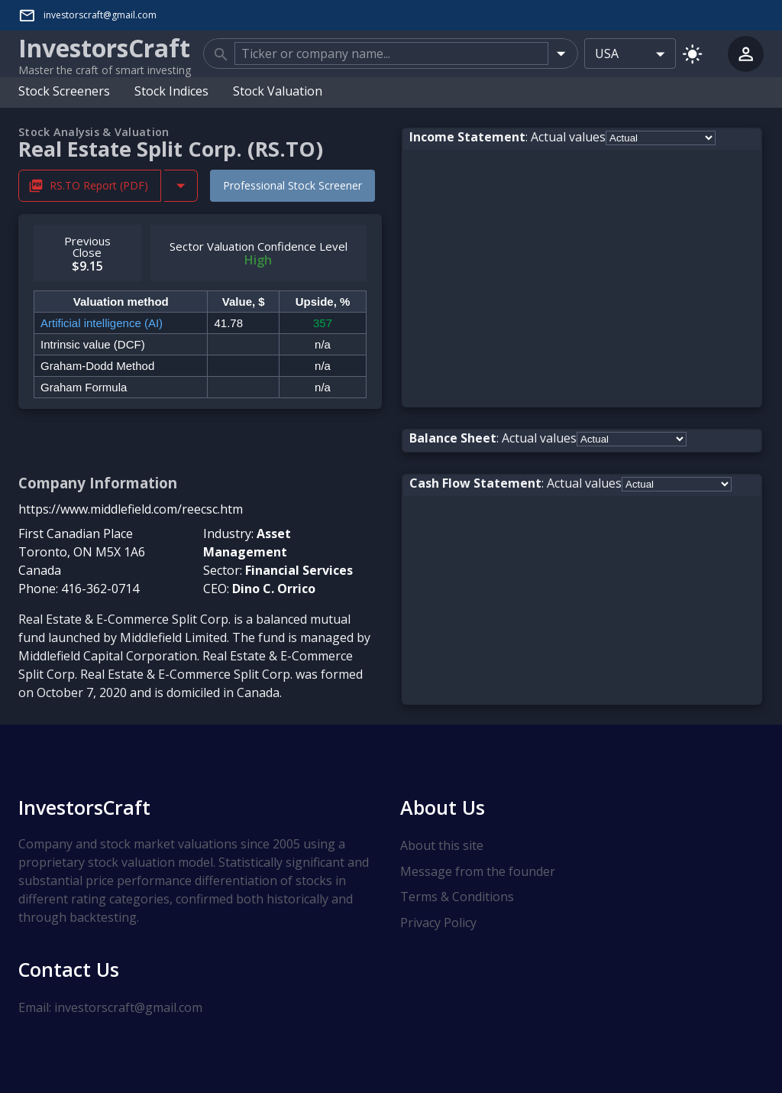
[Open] (561, 53)
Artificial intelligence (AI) (101, 322)
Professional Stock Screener (292, 184)
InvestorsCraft (84, 807)
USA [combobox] (607, 53)
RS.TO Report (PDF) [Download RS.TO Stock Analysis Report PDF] (89, 185)
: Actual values (507, 136)
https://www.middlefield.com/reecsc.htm (130, 508)
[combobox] (391, 53)
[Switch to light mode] (692, 53)
